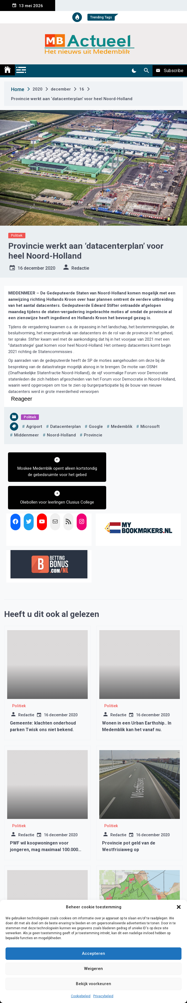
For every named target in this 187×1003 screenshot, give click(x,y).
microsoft (150, 426)
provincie (93, 435)
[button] (178, 907)
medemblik (121, 426)
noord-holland (61, 435)
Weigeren (93, 968)
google (96, 426)
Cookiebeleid (80, 996)
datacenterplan (65, 426)
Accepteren (93, 953)
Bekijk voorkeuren (93, 983)
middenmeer (26, 435)
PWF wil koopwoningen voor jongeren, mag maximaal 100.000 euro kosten (44, 822)
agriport (34, 426)
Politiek (17, 235)
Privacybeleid (103, 996)
